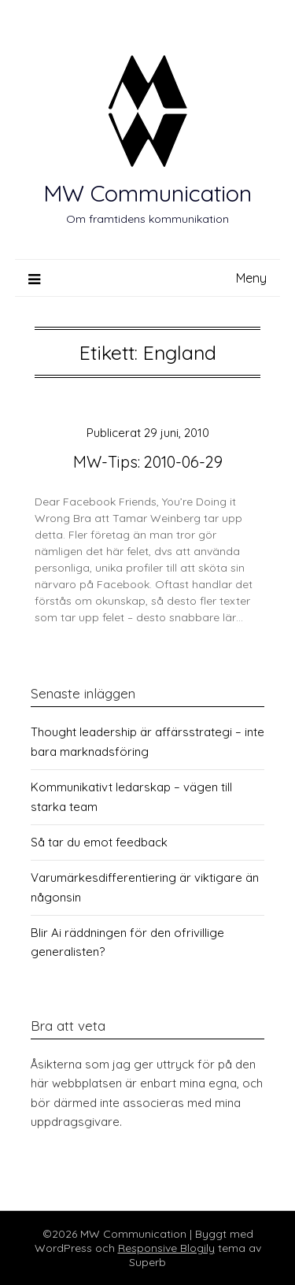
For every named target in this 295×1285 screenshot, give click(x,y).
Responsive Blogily (166, 1248)
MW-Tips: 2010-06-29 (148, 462)
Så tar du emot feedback (99, 842)
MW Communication (147, 193)
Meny (251, 278)
